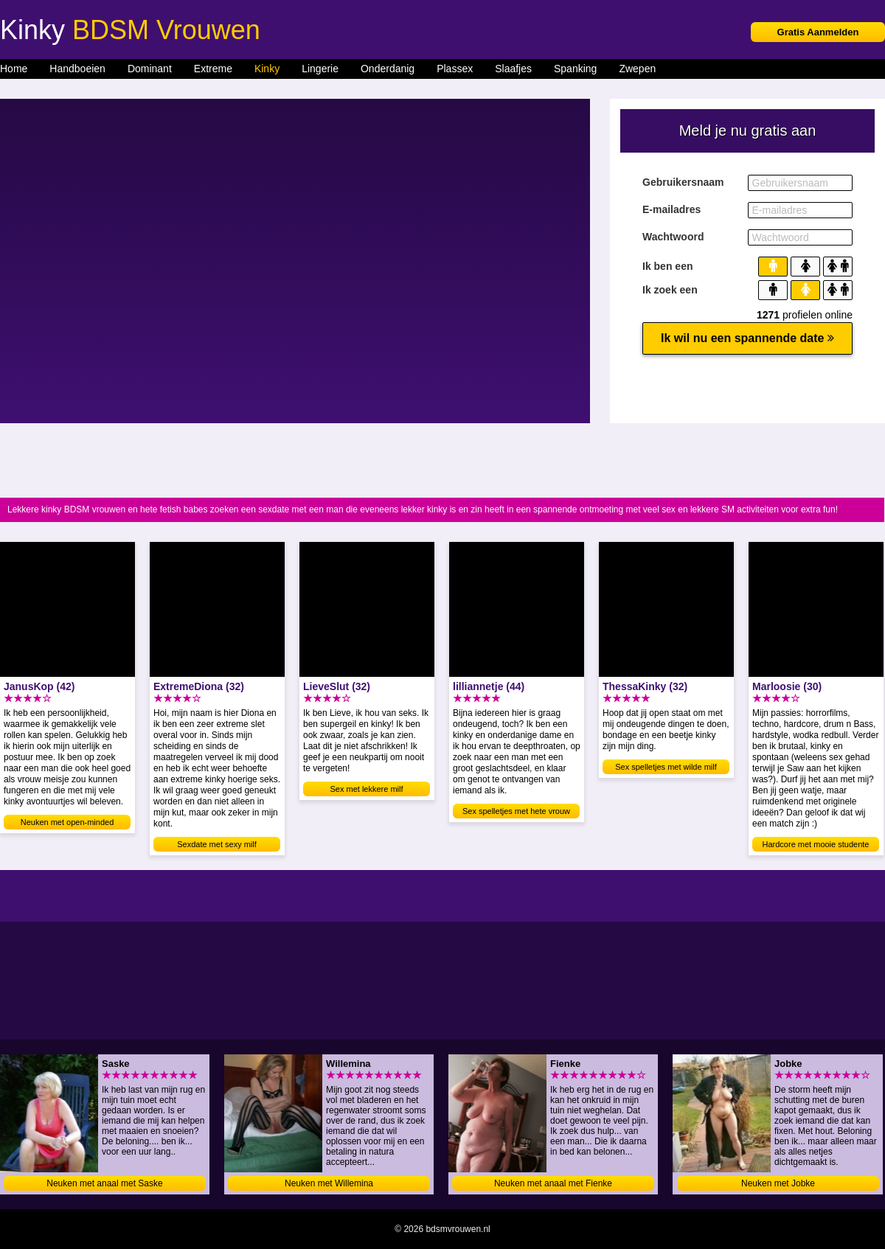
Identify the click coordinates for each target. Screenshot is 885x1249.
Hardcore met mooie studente (816, 844)
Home (13, 68)
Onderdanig (387, 68)
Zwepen (637, 68)
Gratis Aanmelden (818, 32)
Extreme (213, 68)
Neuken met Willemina (329, 1183)
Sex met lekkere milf (366, 788)
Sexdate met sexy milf (217, 844)
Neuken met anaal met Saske (104, 1183)
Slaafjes (513, 68)
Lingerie (320, 68)
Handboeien (77, 68)
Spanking (575, 68)
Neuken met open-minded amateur (67, 823)
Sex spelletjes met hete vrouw (516, 811)
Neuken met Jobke (778, 1183)
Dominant (150, 68)
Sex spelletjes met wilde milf (666, 766)
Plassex (455, 68)
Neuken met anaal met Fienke (553, 1183)
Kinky (267, 68)
